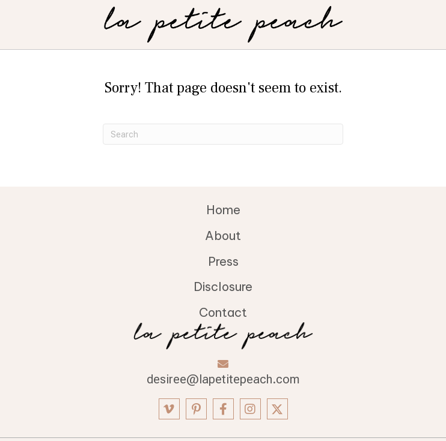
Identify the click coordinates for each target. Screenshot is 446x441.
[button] (169, 408)
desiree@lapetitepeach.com (223, 379)
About (223, 235)
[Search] (223, 134)
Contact (223, 312)
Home (223, 209)
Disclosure (223, 286)
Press (223, 261)
